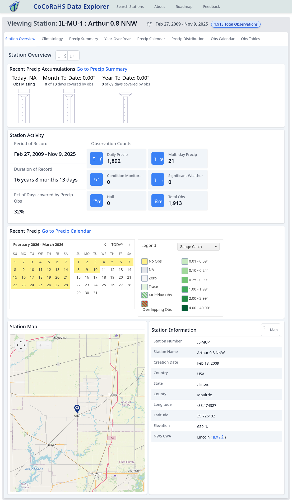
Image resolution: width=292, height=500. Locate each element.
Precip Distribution (188, 38)
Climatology (52, 38)
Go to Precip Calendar (66, 231)
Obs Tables (250, 38)
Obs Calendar (223, 38)
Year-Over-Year (117, 38)
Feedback (211, 6)
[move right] (24, 345)
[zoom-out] (48, 345)
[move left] (17, 345)
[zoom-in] (40, 345)
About (159, 6)
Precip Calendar (151, 38)
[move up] (20, 341)
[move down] (20, 348)
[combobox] (198, 247)
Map (270, 330)
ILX (218, 437)
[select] (215, 246)
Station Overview (20, 38)
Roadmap (184, 6)
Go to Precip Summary (102, 69)
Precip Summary (83, 38)
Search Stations (130, 6)
